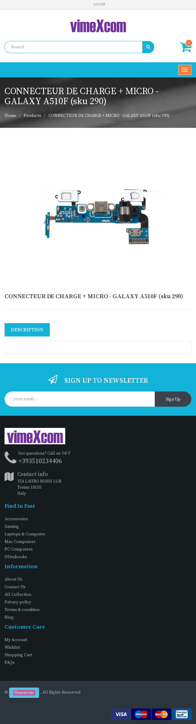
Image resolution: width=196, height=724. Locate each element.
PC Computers (19, 549)
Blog (9, 617)
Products (32, 115)
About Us (13, 579)
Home (10, 115)
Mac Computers (20, 542)
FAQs (10, 662)
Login (99, 4)
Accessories (16, 519)
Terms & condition (22, 610)
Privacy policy (18, 602)
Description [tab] (27, 330)
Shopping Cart (18, 655)
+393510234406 (40, 461)
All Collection (18, 594)
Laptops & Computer (25, 534)
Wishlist (12, 647)
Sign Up (173, 399)
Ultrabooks (16, 557)
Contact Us (15, 587)
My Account (16, 640)
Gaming (12, 526)
